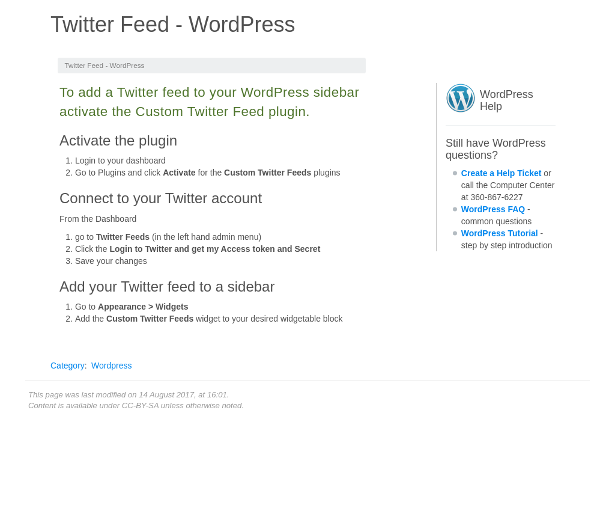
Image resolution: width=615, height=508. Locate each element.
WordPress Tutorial (499, 233)
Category (67, 365)
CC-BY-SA (140, 405)
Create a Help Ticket (501, 173)
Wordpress (111, 365)
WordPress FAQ (493, 209)
